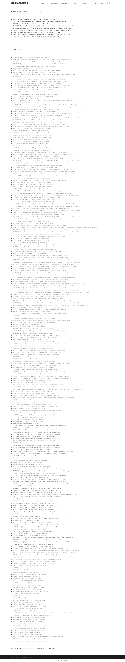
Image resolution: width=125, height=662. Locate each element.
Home (112, 657)
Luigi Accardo (19, 3)
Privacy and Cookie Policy (104, 657)
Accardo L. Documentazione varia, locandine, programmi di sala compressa (32, 648)
